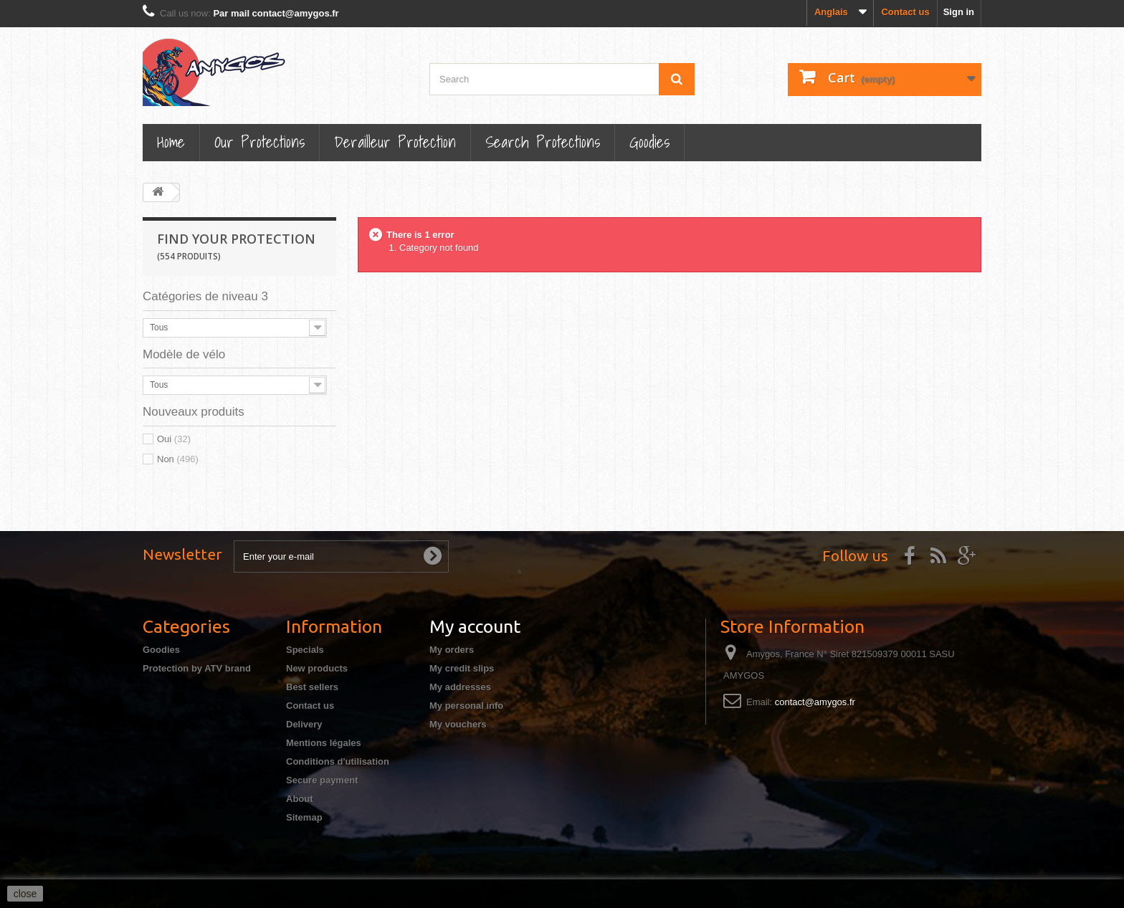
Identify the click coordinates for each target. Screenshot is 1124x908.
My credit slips (461, 668)
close (25, 893)
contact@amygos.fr (815, 702)
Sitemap (304, 817)
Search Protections (542, 141)
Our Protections (259, 141)
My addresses (460, 687)
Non (178, 459)
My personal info (466, 705)
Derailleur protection (395, 141)
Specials (305, 649)
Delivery (304, 724)
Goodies (649, 141)
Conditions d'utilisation (337, 761)
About (299, 798)
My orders (451, 649)
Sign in (958, 11)
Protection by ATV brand (197, 668)
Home (171, 141)
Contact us (905, 11)
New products (317, 668)
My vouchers (457, 724)
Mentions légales (323, 742)
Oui (174, 439)
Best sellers (312, 687)
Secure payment (322, 780)
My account (474, 626)
